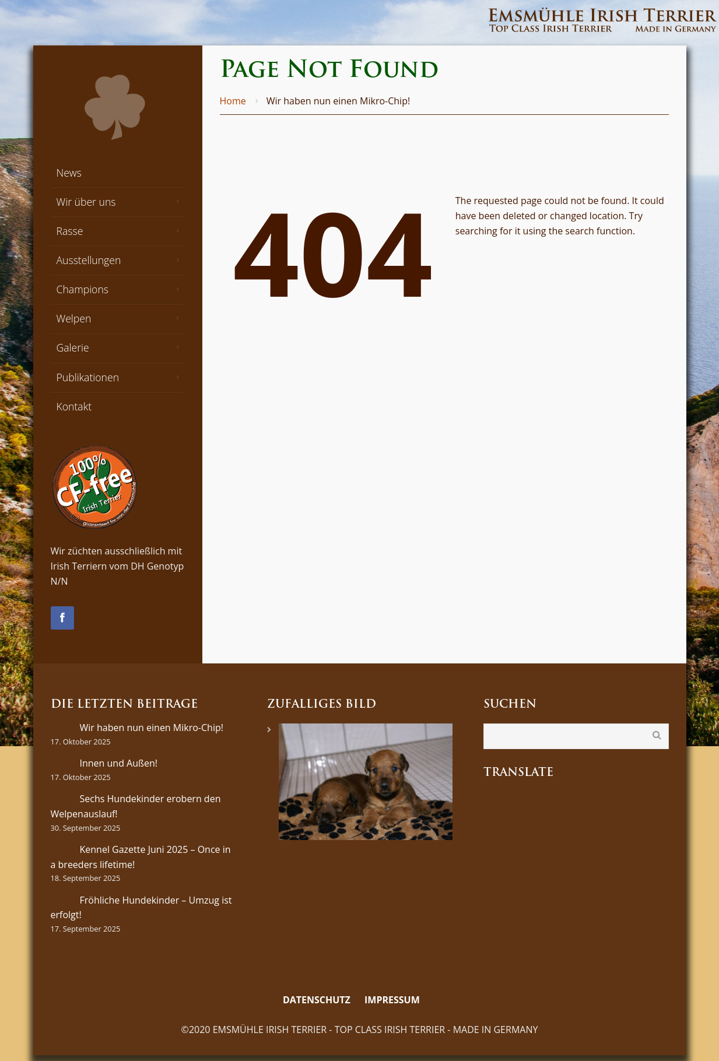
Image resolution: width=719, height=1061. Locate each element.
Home (233, 100)
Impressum (392, 999)
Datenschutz (316, 999)
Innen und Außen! (119, 763)
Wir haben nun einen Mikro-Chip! (151, 727)
